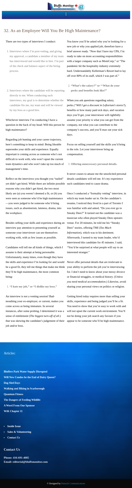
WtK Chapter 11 (13, 411)
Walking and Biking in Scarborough (24, 388)
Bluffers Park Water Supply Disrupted (25, 371)
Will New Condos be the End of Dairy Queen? (30, 377)
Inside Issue (14, 426)
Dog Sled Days (12, 383)
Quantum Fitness (13, 394)
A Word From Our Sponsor (19, 405)
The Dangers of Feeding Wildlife (22, 399)
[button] (66, 14)
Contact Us (13, 437)
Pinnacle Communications (73, 483)
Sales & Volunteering (19, 432)
